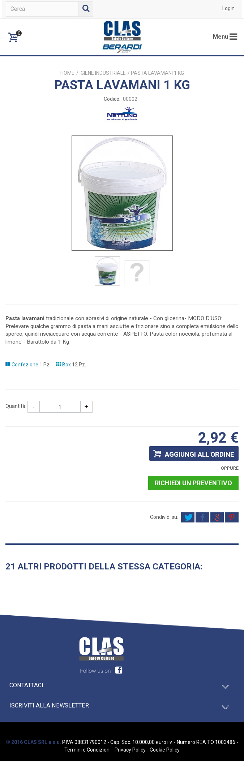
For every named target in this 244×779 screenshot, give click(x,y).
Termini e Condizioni (87, 750)
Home (67, 73)
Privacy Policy (130, 750)
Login (228, 8)
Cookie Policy (165, 750)
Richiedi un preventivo (193, 483)
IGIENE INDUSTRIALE (103, 73)
